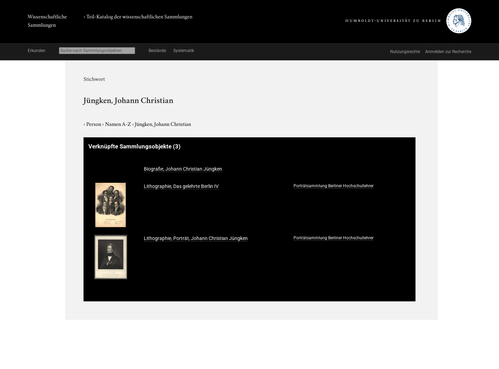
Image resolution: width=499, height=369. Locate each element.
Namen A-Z (118, 123)
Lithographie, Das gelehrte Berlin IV (181, 186)
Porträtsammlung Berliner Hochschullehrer (334, 185)
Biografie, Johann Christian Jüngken (183, 169)
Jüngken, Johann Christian (163, 123)
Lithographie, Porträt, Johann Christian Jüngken (196, 238)
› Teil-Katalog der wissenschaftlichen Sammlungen (138, 16)
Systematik (183, 50)
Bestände (157, 50)
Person (94, 123)
